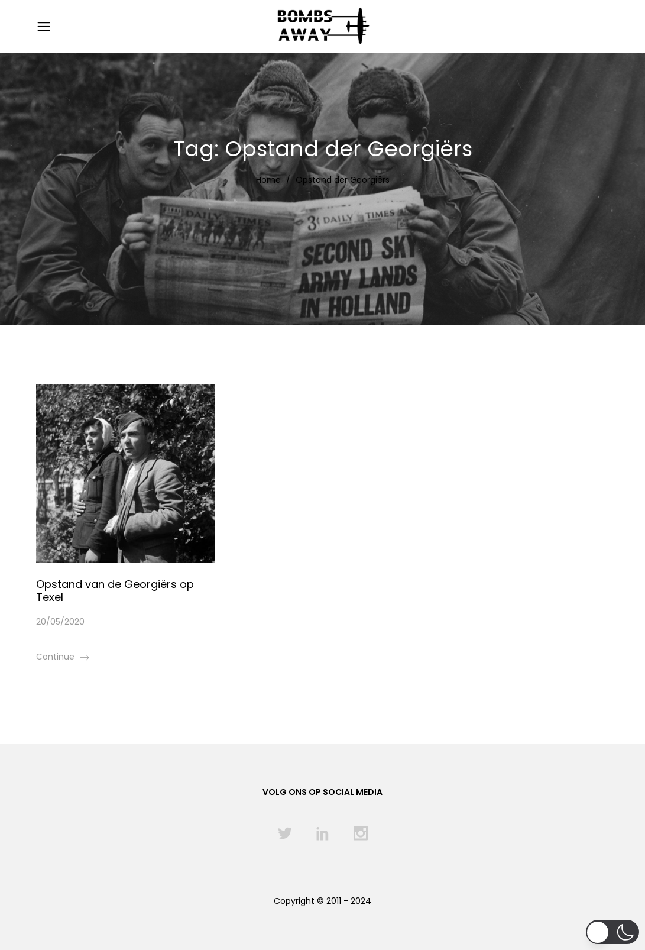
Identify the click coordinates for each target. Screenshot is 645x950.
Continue (55, 657)
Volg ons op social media (322, 792)
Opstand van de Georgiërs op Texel (115, 591)
